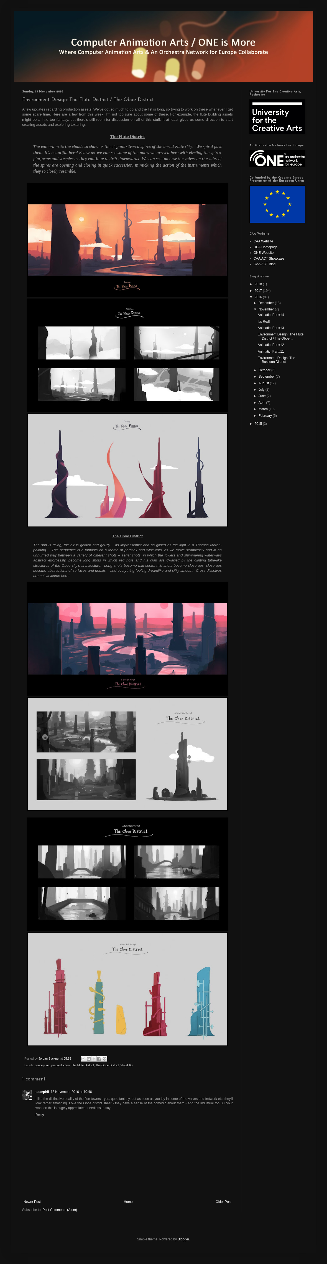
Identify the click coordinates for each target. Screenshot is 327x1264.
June (263, 396)
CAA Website (263, 241)
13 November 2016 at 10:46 (71, 1092)
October (265, 370)
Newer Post (32, 1202)
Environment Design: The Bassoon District (276, 360)
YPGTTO (126, 1065)
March (264, 409)
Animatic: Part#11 (271, 351)
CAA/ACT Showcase (269, 258)
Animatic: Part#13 (271, 328)
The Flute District (82, 1065)
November (267, 309)
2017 (259, 291)
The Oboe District (107, 1065)
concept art (42, 1065)
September (267, 376)
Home (128, 1202)
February (266, 416)
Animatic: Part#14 (271, 315)
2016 (259, 297)
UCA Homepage (266, 247)
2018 (259, 284)
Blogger (183, 1239)
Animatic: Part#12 (271, 345)
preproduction (60, 1065)
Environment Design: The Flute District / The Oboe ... (280, 336)
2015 (259, 424)
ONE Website (264, 253)
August (264, 383)
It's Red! (264, 321)
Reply (39, 1115)
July (262, 390)
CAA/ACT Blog (264, 264)
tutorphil (42, 1092)
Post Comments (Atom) (59, 1210)
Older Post (223, 1202)
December (267, 303)
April (262, 403)
